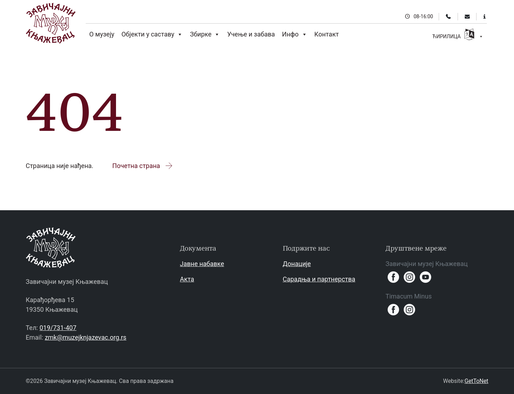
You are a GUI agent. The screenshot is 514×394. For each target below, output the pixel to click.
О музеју (101, 34)
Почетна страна (142, 165)
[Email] (467, 16)
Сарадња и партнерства (319, 279)
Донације (297, 263)
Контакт (326, 34)
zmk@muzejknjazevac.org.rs (85, 337)
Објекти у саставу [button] (152, 34)
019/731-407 (58, 327)
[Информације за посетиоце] (484, 16)
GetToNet (476, 381)
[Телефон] (448, 16)
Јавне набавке (202, 263)
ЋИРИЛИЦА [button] (457, 35)
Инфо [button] (294, 34)
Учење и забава (251, 34)
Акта (187, 279)
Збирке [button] (205, 34)
